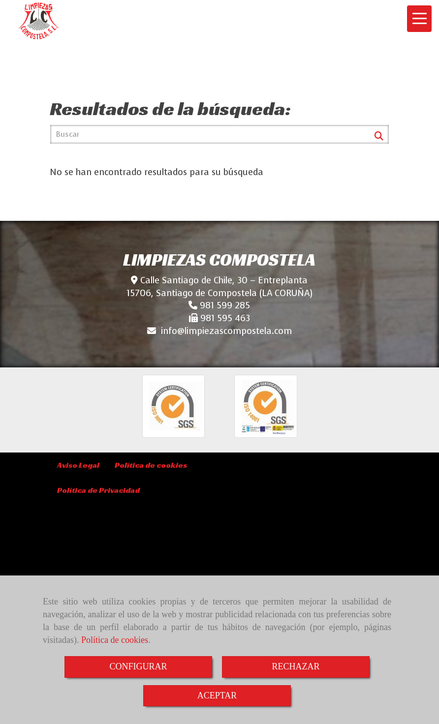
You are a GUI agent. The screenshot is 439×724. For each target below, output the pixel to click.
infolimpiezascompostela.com (226, 331)
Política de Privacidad (98, 490)
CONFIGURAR (138, 666)
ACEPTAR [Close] (217, 695)
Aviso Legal (78, 465)
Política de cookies (114, 640)
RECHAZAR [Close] (295, 666)
